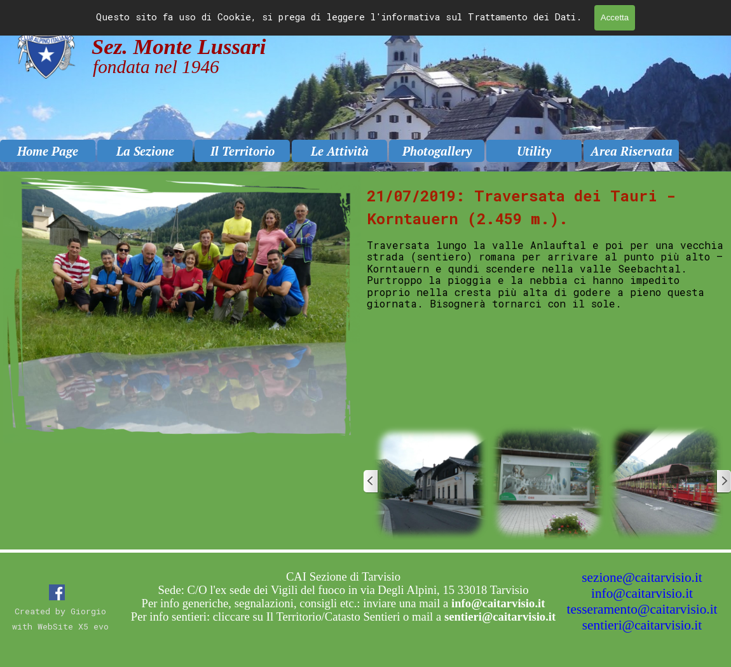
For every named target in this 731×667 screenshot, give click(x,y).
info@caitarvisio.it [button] (642, 593)
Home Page (47, 151)
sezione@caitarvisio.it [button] (642, 577)
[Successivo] (723, 482)
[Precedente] (371, 482)
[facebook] (57, 592)
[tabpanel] (547, 289)
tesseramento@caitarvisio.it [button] (642, 609)
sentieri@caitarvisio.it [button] (642, 625)
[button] (430, 482)
